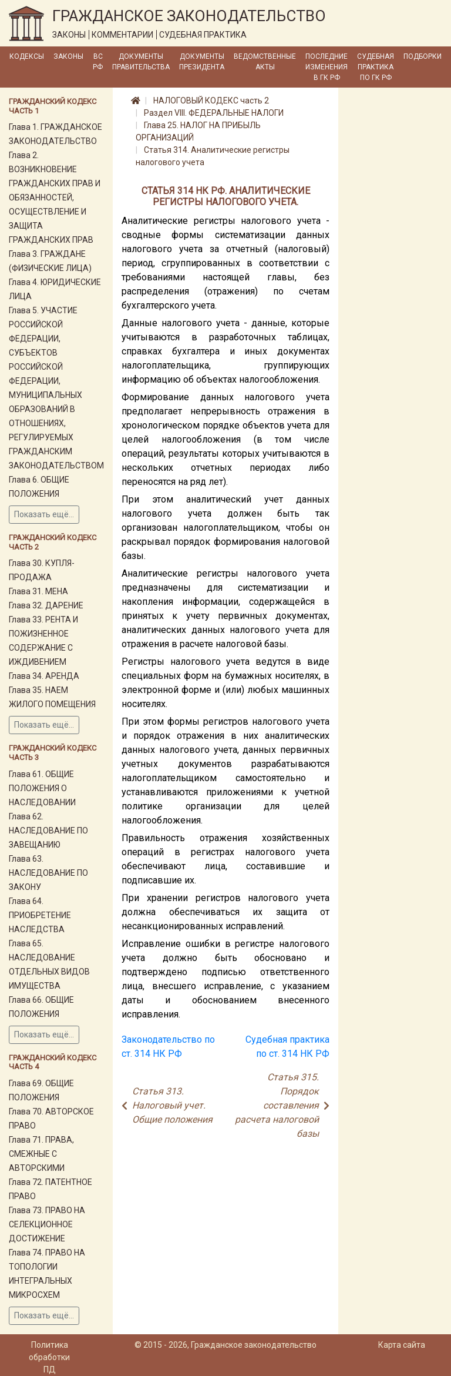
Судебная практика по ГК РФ (375, 67)
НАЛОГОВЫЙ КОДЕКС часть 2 (211, 100)
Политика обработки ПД (49, 1357)
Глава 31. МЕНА (38, 591)
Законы (68, 56)
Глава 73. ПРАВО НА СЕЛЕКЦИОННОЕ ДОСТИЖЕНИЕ (47, 1224)
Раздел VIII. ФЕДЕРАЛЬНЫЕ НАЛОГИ (214, 113)
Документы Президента (201, 61)
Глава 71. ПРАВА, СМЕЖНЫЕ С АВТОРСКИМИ (41, 1154)
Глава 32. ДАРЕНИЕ (46, 605)
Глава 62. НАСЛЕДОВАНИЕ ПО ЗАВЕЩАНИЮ (48, 830)
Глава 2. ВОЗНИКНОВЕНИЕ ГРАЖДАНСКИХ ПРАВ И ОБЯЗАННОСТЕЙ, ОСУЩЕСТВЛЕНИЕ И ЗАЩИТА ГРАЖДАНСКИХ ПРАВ (54, 197)
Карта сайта (401, 1345)
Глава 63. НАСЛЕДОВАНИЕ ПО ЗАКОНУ (48, 873)
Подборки (422, 56)
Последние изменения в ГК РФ (326, 67)
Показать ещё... (44, 514)
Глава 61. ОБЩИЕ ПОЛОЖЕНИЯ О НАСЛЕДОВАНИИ (42, 788)
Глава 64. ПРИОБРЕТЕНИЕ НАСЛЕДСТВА (40, 915)
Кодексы (26, 56)
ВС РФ (98, 61)
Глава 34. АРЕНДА (44, 676)
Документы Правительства (141, 61)
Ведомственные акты (265, 61)
